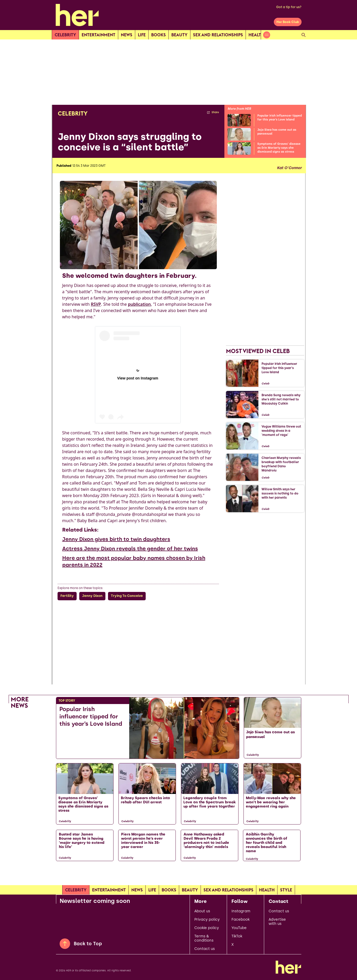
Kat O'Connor (289, 168)
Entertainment (98, 34)
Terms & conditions (203, 938)
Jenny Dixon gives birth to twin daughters (116, 539)
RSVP (96, 304)
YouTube (239, 928)
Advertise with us (277, 922)
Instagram (240, 911)
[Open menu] (266, 34)
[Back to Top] (65, 943)
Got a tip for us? (289, 7)
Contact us (204, 949)
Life (142, 34)
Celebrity (65, 34)
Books (158, 34)
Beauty (179, 34)
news (126, 34)
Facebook (240, 920)
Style (286, 889)
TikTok (236, 936)
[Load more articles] (178, 876)
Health (256, 34)
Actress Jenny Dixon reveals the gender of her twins (130, 548)
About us (202, 911)
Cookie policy (206, 928)
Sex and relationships (218, 34)
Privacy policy (207, 920)
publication (139, 304)
